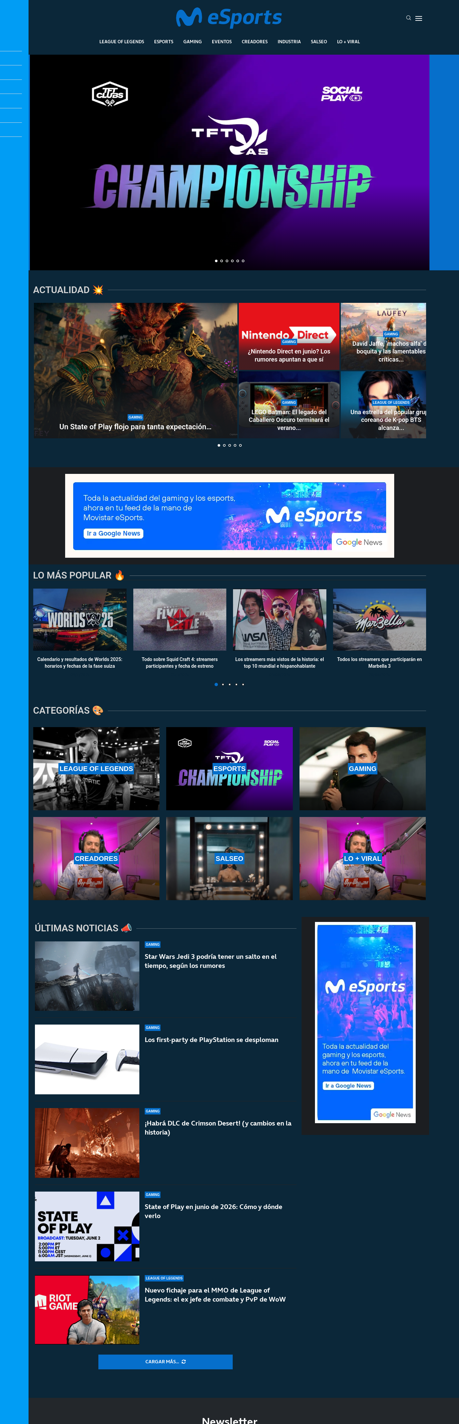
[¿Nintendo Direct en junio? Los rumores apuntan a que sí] (289, 336)
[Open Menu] (418, 18)
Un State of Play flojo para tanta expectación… (135, 427)
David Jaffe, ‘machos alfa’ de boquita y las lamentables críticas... (391, 351)
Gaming (192, 42)
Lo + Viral (348, 42)
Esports (163, 42)
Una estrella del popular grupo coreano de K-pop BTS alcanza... (390, 419)
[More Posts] (165, 1362)
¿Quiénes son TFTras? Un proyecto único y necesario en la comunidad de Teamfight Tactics (229, 233)
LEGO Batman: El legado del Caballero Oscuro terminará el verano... (288, 419)
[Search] (408, 18)
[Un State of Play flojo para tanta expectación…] (135, 370)
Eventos (222, 42)
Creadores (255, 42)
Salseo (319, 42)
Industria (289, 42)
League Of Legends (121, 42)
